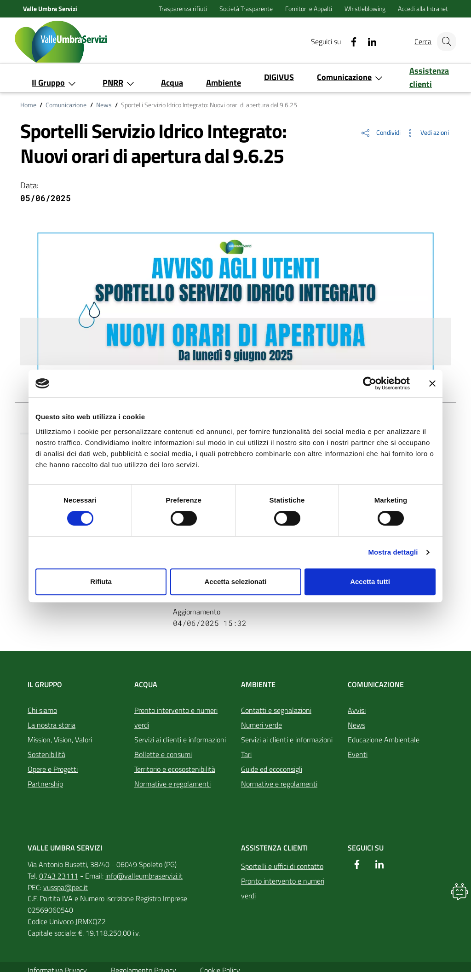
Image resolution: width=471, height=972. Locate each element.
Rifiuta (101, 581)
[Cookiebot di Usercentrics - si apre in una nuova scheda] (369, 383)
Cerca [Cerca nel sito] (418, 41)
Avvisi (357, 710)
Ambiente (258, 684)
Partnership (45, 783)
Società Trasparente (246, 9)
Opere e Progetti (53, 769)
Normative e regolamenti (172, 783)
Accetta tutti (370, 581)
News (104, 105)
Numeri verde (261, 724)
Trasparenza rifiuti (183, 9)
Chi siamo (42, 710)
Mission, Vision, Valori (60, 739)
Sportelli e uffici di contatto (282, 866)
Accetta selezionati (235, 581)
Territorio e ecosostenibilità (174, 769)
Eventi (358, 754)
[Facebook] (345, 41)
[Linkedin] (364, 41)
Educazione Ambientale (383, 739)
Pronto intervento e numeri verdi (176, 717)
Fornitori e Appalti (309, 9)
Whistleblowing (366, 9)
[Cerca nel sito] (445, 41)
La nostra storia (51, 724)
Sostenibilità (46, 754)
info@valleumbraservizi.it (144, 875)
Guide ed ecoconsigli (271, 769)
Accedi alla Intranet (423, 9)
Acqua (145, 684)
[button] (380, 133)
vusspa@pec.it (65, 887)
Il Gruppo (45, 684)
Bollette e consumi (163, 754)
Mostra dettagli (393, 552)
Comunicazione (66, 105)
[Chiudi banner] (432, 383)
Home (28, 105)
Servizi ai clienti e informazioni (180, 739)
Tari (246, 754)
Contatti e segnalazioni (276, 710)
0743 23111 (58, 875)
